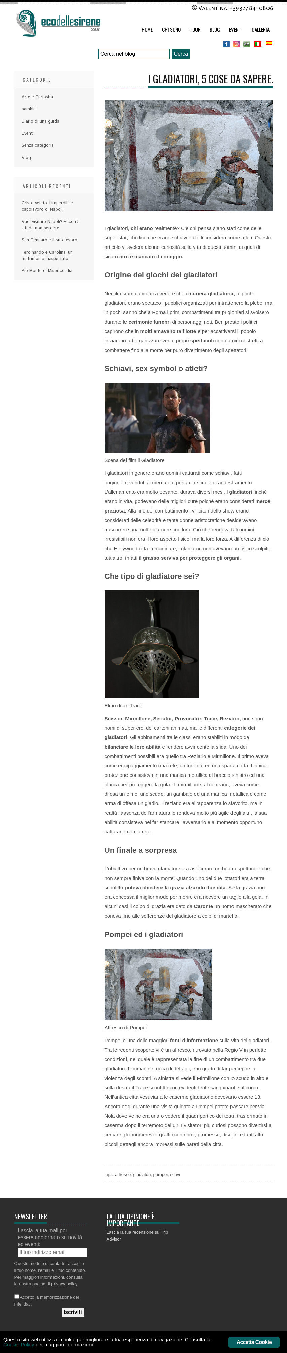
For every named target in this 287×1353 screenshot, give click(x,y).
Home (147, 29)
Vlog (26, 158)
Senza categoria (38, 145)
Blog (215, 29)
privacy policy (64, 1283)
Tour (195, 29)
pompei (160, 1174)
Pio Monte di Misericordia (47, 271)
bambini (29, 109)
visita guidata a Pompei (188, 1106)
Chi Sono (171, 29)
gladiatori (142, 1174)
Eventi (236, 29)
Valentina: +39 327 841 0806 (232, 8)
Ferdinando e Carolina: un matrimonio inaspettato (47, 255)
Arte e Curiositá (37, 97)
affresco (181, 1050)
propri (194, 340)
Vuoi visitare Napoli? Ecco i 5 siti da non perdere (51, 225)
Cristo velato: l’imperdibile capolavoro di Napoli (47, 206)
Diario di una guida (40, 121)
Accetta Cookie (254, 1342)
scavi (175, 1174)
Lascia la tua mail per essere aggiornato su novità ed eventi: (50, 1237)
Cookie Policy (51, 1346)
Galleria (261, 29)
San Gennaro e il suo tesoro (49, 240)
